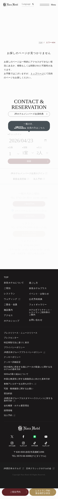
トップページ (37, 73)
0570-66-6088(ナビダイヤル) (31, 456)
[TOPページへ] (10, 5)
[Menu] (48, 5)
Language (28, 4)
